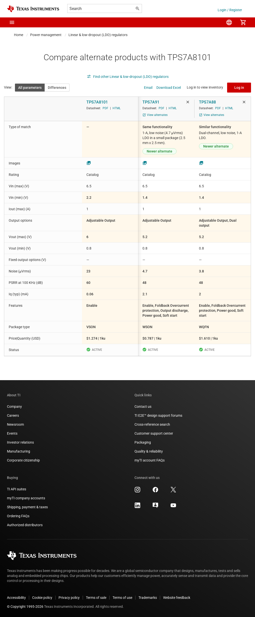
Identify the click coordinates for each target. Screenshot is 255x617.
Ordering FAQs (18, 516)
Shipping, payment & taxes (27, 507)
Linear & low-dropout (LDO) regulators (98, 35)
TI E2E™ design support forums (158, 415)
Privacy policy (69, 598)
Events (12, 433)
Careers (13, 415)
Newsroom (15, 424)
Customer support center (153, 433)
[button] (12, 22)
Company (14, 407)
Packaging (142, 442)
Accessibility (16, 598)
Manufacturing (18, 451)
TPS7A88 (207, 102)
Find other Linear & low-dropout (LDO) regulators (128, 77)
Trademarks (147, 598)
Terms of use (122, 598)
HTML (117, 108)
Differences (57, 88)
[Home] (33, 8)
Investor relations (20, 442)
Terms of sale (96, 598)
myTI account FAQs (149, 460)
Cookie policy (42, 598)
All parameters (30, 88)
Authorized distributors (25, 525)
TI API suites (16, 489)
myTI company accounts (26, 498)
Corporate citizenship (23, 460)
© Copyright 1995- (25, 607)
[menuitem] (229, 22)
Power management (46, 35)
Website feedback (176, 598)
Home (18, 35)
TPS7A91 (150, 102)
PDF (105, 108)
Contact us (142, 407)
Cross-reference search (152, 424)
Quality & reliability (148, 451)
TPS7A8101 (97, 102)
